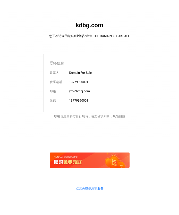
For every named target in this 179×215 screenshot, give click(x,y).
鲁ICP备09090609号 (17, 204)
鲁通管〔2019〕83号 (117, 204)
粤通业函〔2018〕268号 (149, 204)
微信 (53, 100)
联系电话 (56, 82)
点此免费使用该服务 (90, 188)
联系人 (54, 73)
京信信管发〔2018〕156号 (83, 204)
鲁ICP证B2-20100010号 (48, 204)
